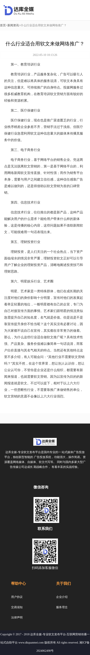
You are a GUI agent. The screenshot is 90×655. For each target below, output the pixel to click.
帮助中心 (18, 583)
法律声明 (17, 617)
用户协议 (17, 597)
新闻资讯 (13, 25)
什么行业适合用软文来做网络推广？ (44, 25)
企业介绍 (62, 597)
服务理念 (62, 607)
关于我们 (63, 583)
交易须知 (17, 607)
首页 (3, 25)
